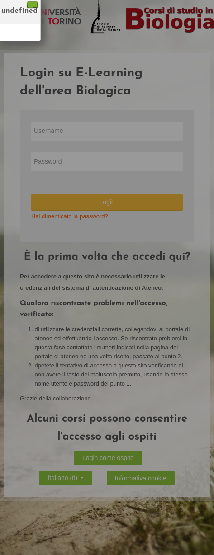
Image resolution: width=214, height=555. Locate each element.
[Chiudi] (32, 4)
